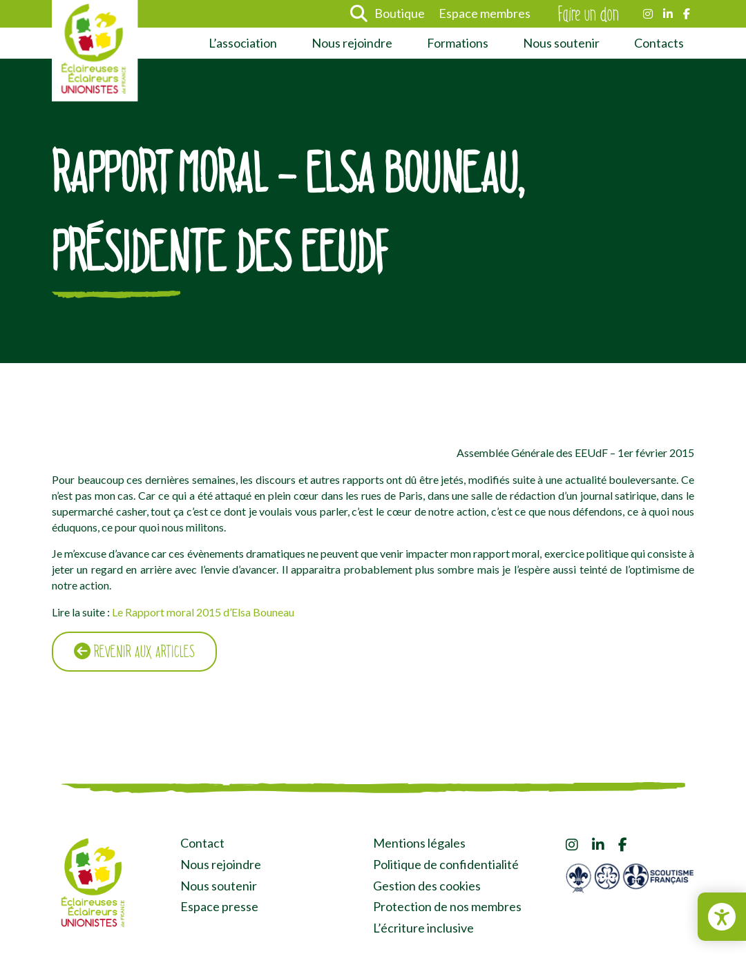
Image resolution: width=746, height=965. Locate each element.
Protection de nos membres (447, 906)
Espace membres (484, 13)
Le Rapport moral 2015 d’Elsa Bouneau (203, 611)
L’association (243, 42)
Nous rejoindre (352, 42)
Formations (457, 42)
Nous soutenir (561, 42)
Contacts (659, 42)
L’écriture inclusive (423, 927)
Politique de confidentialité (446, 864)
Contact (202, 842)
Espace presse (219, 906)
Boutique (399, 13)
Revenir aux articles (134, 651)
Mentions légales (419, 842)
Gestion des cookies (427, 885)
